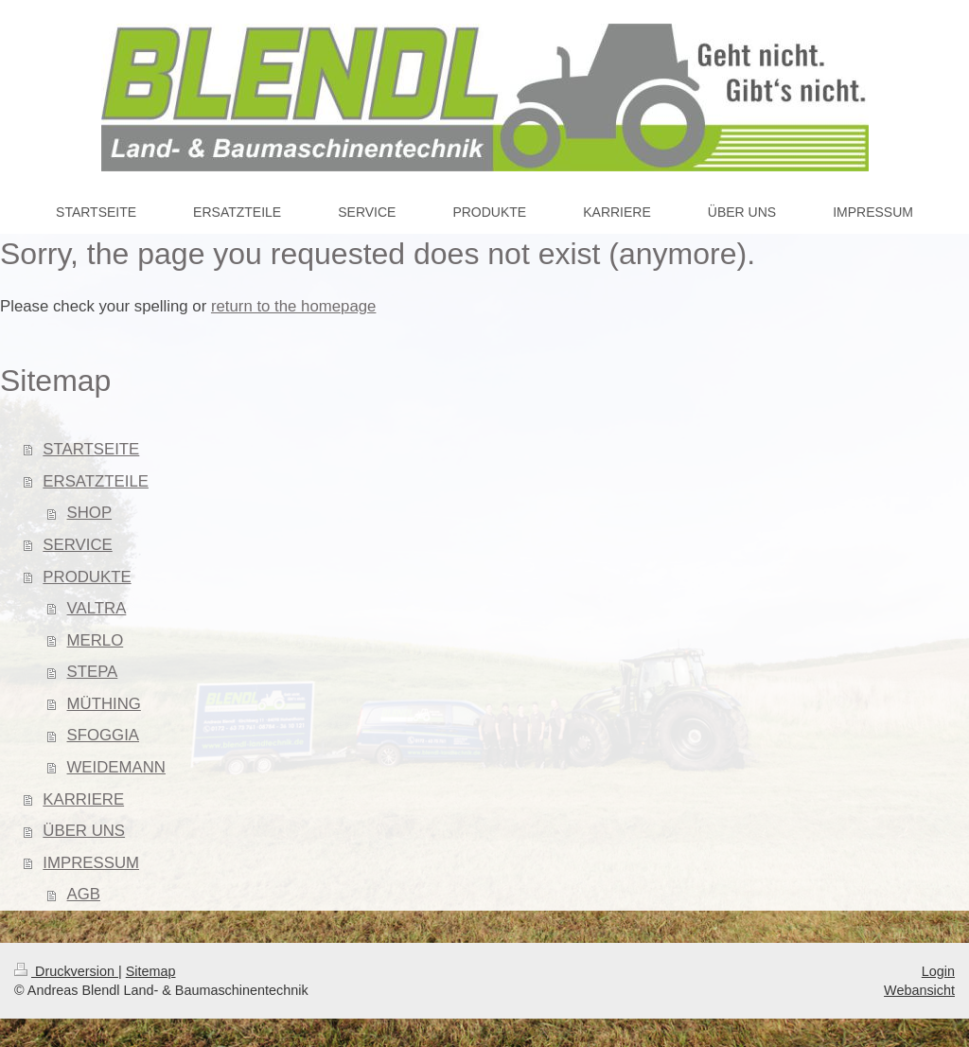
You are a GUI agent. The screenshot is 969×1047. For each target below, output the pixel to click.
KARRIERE (83, 799)
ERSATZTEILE (96, 481)
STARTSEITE (91, 449)
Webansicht (919, 990)
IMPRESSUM (91, 863)
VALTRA (97, 608)
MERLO (95, 640)
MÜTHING (104, 704)
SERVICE (77, 545)
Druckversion (66, 971)
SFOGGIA (103, 735)
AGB (83, 894)
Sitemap (151, 971)
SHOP (90, 513)
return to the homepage (293, 306)
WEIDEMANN (116, 767)
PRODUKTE (87, 577)
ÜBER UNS (84, 831)
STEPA (92, 672)
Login (938, 971)
